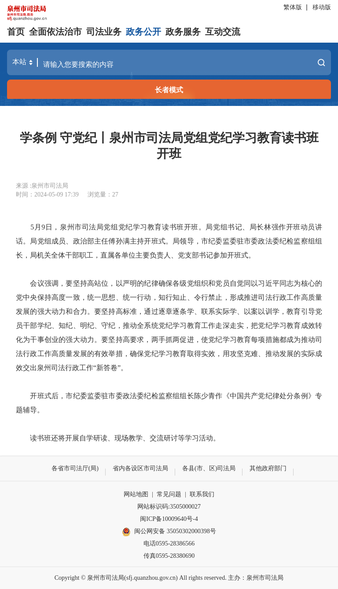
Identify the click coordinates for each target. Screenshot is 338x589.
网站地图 (136, 494)
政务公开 (143, 31)
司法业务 (103, 31)
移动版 (321, 7)
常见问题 (169, 494)
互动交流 (222, 31)
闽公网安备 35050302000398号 (169, 531)
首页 (16, 31)
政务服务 (183, 31)
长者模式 (169, 90)
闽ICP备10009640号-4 (169, 519)
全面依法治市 (55, 31)
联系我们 (202, 494)
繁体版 (292, 7)
